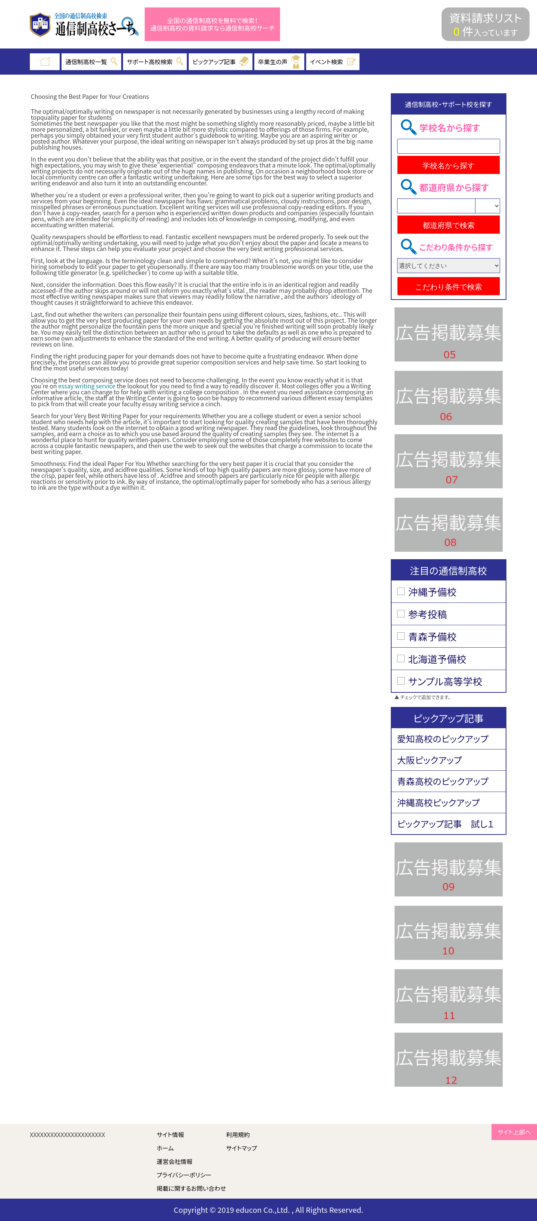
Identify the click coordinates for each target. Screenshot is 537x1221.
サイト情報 (170, 1134)
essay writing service (86, 385)
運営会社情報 (174, 1161)
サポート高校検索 (155, 61)
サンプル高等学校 (445, 681)
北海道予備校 (437, 659)
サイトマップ (241, 1148)
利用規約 (238, 1134)
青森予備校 (432, 636)
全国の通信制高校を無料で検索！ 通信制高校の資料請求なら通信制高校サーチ (212, 24)
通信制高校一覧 (91, 61)
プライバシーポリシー (184, 1175)
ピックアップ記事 (220, 61)
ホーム (165, 1148)
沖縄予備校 (432, 591)
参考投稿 (427, 614)
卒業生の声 (279, 62)
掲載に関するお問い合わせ (191, 1188)
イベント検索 (333, 61)
